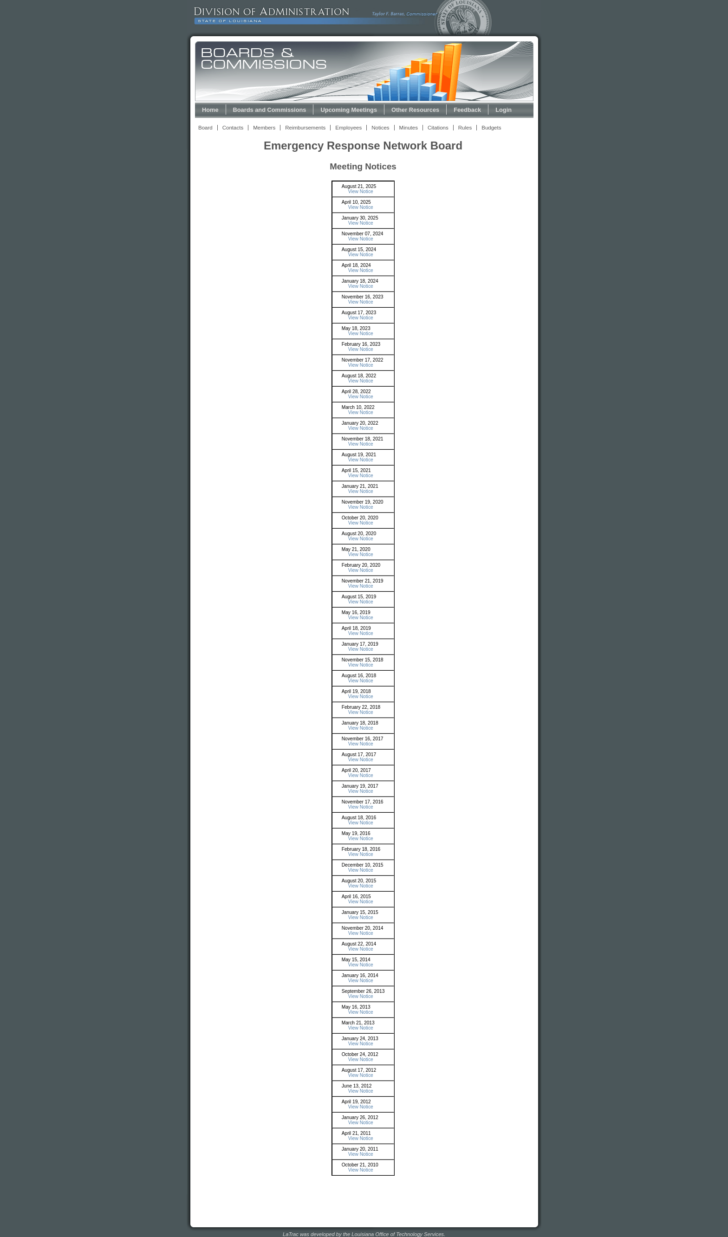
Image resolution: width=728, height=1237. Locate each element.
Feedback (467, 109)
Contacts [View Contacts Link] (232, 127)
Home (210, 109)
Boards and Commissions (269, 109)
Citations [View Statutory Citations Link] (438, 127)
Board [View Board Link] (205, 127)
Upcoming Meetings (348, 109)
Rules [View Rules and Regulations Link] (465, 127)
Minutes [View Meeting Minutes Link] (408, 127)
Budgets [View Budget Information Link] (491, 127)
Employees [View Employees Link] (348, 127)
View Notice (360, 191)
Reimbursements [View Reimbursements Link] (305, 127)
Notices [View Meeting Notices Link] (380, 127)
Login (503, 109)
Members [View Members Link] (264, 127)
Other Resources (415, 109)
